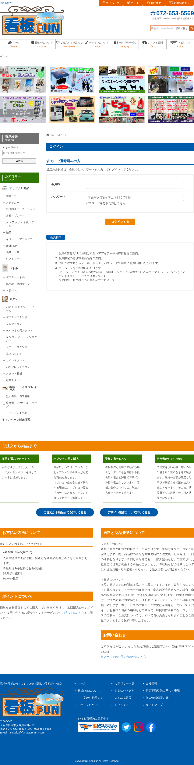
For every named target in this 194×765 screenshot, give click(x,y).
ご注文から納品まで (90, 697)
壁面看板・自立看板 (18, 396)
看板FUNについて (89, 690)
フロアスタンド (15, 324)
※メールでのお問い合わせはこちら (123, 656)
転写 (8, 232)
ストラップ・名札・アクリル (21, 224)
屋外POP (11, 245)
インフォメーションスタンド (21, 339)
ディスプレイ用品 (16, 412)
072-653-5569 (172, 13)
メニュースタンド (16, 347)
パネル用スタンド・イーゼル (21, 309)
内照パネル (12, 290)
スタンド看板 (14, 373)
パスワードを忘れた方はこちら (105, 203)
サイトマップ (154, 704)
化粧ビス (11, 196)
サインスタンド (15, 360)
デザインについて (89, 704)
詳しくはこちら (74, 612)
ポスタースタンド (16, 317)
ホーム (50, 134)
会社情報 (151, 683)
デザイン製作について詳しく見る (129, 512)
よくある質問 (123, 697)
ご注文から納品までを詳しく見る (65, 512)
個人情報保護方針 (157, 697)
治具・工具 (12, 252)
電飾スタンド (14, 380)
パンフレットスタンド (19, 367)
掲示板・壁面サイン (18, 284)
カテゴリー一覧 (124, 683)
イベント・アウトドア (19, 239)
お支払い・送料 (124, 690)
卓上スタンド (14, 353)
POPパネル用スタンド (19, 330)
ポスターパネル (15, 277)
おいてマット (14, 258)
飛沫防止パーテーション (20, 209)
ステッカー (12, 202)
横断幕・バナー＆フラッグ (21, 404)
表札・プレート (15, 215)
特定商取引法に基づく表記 (163, 690)
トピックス (122, 704)
